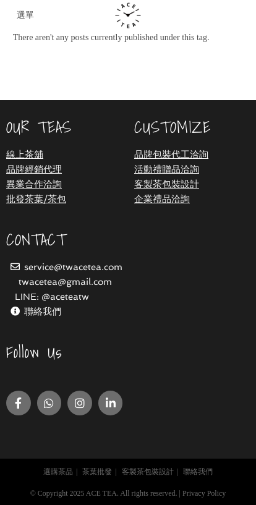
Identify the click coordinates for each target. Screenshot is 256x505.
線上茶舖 (24, 154)
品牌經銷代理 (34, 169)
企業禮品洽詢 (162, 199)
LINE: (28, 296)
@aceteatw (65, 296)
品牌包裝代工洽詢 (171, 154)
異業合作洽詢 (34, 184)
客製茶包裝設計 (166, 184)
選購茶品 (58, 471)
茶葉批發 (97, 471)
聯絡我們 (42, 311)
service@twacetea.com (73, 267)
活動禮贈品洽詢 (166, 169)
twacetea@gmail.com (65, 281)
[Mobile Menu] (24, 15)
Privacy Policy (204, 493)
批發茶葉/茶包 (36, 199)
